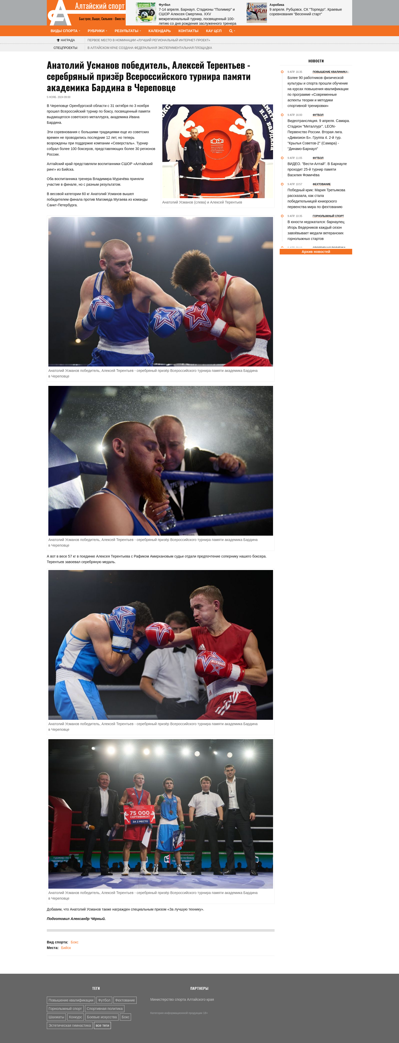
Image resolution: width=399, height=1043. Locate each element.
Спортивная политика (105, 1009)
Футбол (104, 1000)
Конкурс (75, 1017)
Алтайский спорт (100, 5)
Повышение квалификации (71, 1000)
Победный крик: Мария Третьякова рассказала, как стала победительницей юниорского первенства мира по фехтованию (316, 198)
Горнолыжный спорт (65, 1009)
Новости (316, 61)
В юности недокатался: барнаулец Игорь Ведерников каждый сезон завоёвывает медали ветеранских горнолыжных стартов (316, 230)
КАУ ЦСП (214, 31)
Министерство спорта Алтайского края (182, 999)
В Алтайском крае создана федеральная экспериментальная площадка (150, 48)
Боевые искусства (102, 1017)
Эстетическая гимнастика (70, 1025)
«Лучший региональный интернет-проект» (149, 40)
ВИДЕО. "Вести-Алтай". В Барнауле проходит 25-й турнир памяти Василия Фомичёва (317, 169)
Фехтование (125, 1000)
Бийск (66, 948)
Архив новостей (316, 252)
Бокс (74, 942)
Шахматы (56, 1017)
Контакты (188, 31)
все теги (102, 1025)
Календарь (160, 31)
